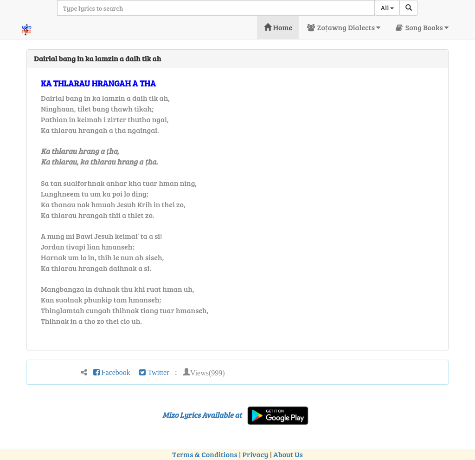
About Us (287, 454)
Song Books (421, 27)
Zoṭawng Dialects (343, 27)
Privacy (256, 454)
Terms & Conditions (204, 454)
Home (278, 27)
